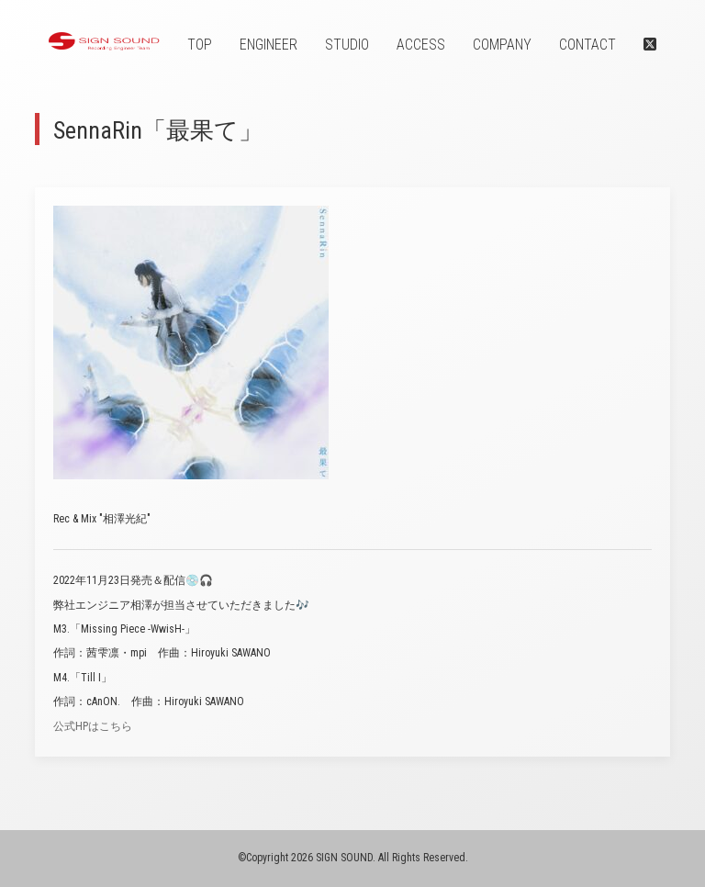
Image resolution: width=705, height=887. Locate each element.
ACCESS (421, 44)
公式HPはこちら (92, 726)
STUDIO (347, 44)
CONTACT (587, 44)
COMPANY (502, 44)
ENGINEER (268, 44)
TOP (199, 44)
